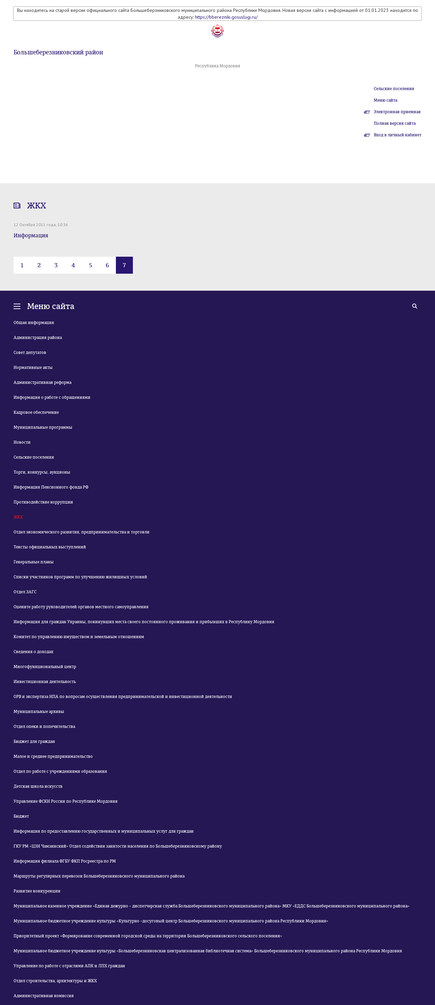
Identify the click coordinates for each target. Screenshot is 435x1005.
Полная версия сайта (395, 123)
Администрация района (38, 337)
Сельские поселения (394, 88)
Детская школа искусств (38, 786)
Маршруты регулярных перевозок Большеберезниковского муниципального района (99, 876)
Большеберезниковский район (58, 52)
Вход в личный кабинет (397, 135)
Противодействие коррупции (43, 502)
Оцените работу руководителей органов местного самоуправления (81, 606)
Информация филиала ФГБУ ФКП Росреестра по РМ (65, 861)
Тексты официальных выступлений (50, 547)
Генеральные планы (34, 562)
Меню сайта (385, 100)
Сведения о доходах (33, 651)
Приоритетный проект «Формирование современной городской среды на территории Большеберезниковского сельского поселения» (148, 936)
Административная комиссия (44, 995)
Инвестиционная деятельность (45, 681)
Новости (22, 442)
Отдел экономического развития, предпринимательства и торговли (82, 532)
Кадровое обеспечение (36, 412)
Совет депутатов (30, 352)
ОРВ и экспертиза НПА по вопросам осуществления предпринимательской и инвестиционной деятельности (123, 696)
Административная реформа (42, 382)
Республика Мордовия (217, 66)
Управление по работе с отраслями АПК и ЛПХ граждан (69, 966)
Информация (31, 235)
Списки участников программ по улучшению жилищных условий (80, 577)
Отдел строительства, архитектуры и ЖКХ (55, 980)
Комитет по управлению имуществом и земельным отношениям (79, 636)
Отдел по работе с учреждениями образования (60, 771)
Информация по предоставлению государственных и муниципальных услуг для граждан (104, 831)
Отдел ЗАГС (25, 592)
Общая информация (34, 322)
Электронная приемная (397, 111)
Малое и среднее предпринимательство (53, 756)
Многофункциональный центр (45, 666)
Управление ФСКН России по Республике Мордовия (66, 801)
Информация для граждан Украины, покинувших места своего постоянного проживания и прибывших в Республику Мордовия (144, 621)
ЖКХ (18, 517)
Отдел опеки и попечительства (44, 726)
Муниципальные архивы (39, 711)
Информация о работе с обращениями (52, 397)
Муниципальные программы (43, 427)
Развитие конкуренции (37, 891)
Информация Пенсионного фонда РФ (51, 487)
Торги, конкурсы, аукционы (42, 472)
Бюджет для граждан (34, 741)
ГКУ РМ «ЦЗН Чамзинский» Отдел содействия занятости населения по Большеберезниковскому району (118, 846)
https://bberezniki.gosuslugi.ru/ (226, 17)
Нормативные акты (33, 367)
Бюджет (21, 816)
